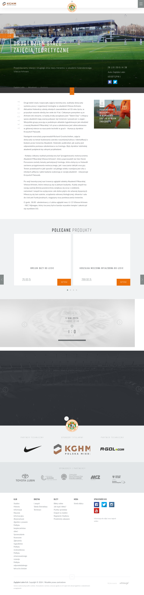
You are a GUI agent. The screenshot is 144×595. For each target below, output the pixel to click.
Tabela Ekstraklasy (40, 506)
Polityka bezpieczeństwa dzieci (20, 528)
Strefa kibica (78, 503)
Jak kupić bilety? (60, 506)
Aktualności (32, 87)
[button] (5, 389)
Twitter (115, 82)
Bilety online (58, 503)
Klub (15, 499)
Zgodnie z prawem (21, 522)
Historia (17, 506)
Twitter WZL (104, 504)
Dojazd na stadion (61, 513)
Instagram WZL (111, 504)
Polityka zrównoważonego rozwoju (20, 556)
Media (76, 499)
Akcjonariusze (19, 519)
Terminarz (37, 510)
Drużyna (37, 499)
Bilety (56, 499)
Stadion (16, 503)
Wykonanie (112, 583)
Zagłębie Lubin (19, 87)
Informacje (18, 510)
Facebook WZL (96, 504)
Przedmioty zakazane (62, 519)
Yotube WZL (96, 510)
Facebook (110, 82)
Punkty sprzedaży (60, 510)
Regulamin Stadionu (61, 516)
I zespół (37, 503)
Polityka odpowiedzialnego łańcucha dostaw (20, 565)
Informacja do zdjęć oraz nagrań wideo (105, 519)
